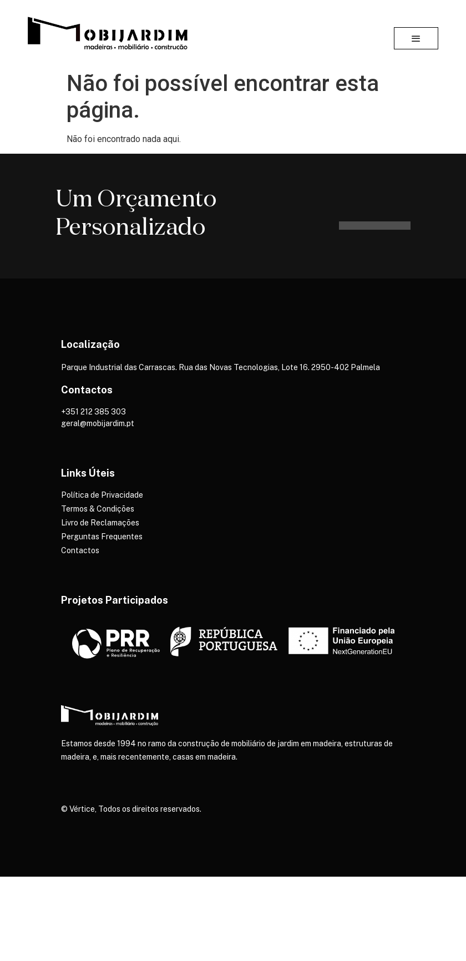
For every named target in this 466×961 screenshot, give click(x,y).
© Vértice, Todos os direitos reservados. (131, 809)
